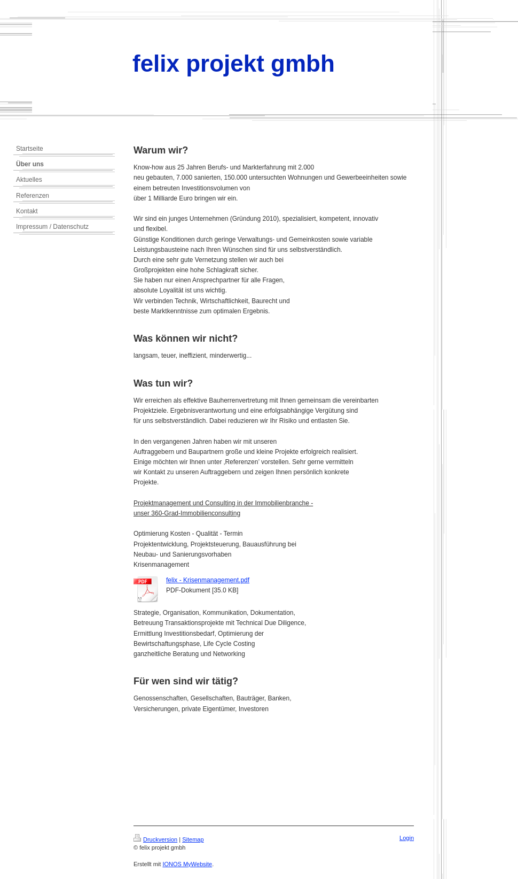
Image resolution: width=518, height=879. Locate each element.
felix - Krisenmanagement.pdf (207, 580)
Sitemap (192, 839)
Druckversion (155, 839)
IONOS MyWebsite (187, 864)
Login (406, 838)
